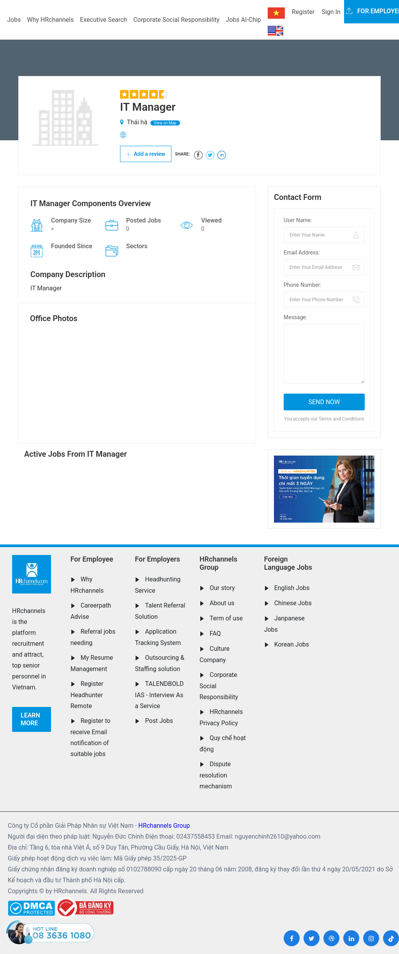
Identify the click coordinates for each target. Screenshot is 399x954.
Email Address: (302, 252)
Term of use (226, 618)
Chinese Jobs (293, 603)
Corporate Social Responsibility (176, 19)
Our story (222, 588)
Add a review (145, 154)
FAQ (215, 633)
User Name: (298, 220)
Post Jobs (159, 720)
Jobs (14, 19)
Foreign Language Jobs (288, 563)
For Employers (157, 559)
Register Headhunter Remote (87, 695)
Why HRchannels (50, 19)
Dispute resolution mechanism (216, 775)
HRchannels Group (218, 563)
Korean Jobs (291, 644)
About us (222, 603)
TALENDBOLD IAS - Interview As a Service (159, 695)
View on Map (165, 123)
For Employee (92, 559)
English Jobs (292, 588)
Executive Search (103, 19)
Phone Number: (302, 285)
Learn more (30, 719)
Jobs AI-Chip (243, 19)
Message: (295, 317)
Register (303, 12)
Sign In (330, 12)
